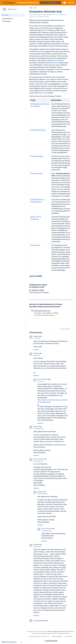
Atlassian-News (68, 636)
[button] (64, 2)
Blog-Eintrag (42, 93)
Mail (40, 293)
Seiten (31, 8)
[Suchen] (41, 2)
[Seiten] (12, 15)
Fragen (48, 79)
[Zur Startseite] (20, 2)
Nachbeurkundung (36, 156)
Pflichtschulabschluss (38, 130)
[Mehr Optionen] (71, 7)
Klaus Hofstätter (42, 379)
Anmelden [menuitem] (71, 2)
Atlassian (50, 640)
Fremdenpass (35, 245)
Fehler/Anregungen (57, 636)
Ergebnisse (55, 63)
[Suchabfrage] (50, 2)
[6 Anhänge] (35, 8)
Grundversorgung (36, 173)
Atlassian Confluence (41, 636)
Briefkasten (40, 51)
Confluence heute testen (63, 633)
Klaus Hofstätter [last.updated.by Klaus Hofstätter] (59, 14)
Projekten (60, 60)
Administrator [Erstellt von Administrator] (38, 14)
